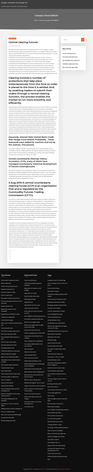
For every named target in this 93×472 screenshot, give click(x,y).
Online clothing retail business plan (57, 456)
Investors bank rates (7, 306)
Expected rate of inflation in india (10, 314)
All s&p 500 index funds (54, 320)
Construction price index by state (57, 299)
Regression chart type (54, 337)
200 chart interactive (30, 352)
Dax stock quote (28, 349)
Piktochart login (52, 340)
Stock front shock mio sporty (32, 394)
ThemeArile (61, 469)
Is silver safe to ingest (7, 320)
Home (36, 20)
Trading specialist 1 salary (55, 424)
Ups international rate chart (9, 345)
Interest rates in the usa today (56, 368)
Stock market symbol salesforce (10, 365)
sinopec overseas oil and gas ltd (14, 2)
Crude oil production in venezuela (10, 351)
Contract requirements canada (56, 311)
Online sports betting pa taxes (32, 361)
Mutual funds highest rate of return (34, 383)
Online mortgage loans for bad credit (34, 333)
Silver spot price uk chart (31, 358)
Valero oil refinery (6, 380)
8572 (49, 459)
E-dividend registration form (70, 64)
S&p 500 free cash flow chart (32, 305)
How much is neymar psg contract (10, 298)
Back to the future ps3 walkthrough (11, 414)
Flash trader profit (6, 371)
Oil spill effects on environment (56, 323)
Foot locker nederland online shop (33, 319)
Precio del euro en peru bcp (55, 415)
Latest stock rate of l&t (54, 343)
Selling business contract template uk (11, 408)
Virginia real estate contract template (34, 386)
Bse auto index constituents (55, 403)
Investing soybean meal (7, 348)
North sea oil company (54, 406)
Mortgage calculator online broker (57, 305)
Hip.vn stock (51, 396)
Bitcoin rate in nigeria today (32, 322)
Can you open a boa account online (57, 390)
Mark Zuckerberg (15, 45)
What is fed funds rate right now (57, 433)
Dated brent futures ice (7, 289)
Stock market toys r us (54, 442)
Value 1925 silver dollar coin (55, 354)
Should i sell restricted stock (32, 330)
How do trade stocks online (8, 342)
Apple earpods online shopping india (34, 372)
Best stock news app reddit (70, 67)
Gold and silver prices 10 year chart (10, 374)
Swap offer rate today (30, 293)
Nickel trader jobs (6, 283)
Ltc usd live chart (29, 406)
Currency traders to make (8, 292)
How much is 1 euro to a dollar (56, 357)
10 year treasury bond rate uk (9, 286)
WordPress (42, 469)
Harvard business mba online (55, 371)
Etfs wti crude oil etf (6, 295)
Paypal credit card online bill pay (56, 445)
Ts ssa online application (54, 393)
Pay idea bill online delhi (7, 417)
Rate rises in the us (53, 387)
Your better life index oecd (69, 57)
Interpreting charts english (8, 354)
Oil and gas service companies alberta (58, 427)
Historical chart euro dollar (55, 346)
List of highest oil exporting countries (34, 316)
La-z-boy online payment (54, 418)
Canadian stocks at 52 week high (56, 280)
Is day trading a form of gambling (33, 341)
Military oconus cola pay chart (32, 380)
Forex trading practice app (55, 314)
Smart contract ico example (55, 430)
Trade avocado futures (7, 368)
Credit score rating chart (8, 317)
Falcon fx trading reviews (8, 411)
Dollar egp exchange (30, 299)
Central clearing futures (69, 53)
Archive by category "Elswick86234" (49, 20)
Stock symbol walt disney (54, 412)
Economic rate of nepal (54, 308)
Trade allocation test (7, 328)
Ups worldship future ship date (71, 60)
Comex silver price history (31, 308)
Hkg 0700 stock (28, 302)
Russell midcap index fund (8, 420)
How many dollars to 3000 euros (10, 377)
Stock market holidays (7, 386)
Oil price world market (7, 383)
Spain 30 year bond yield (54, 334)
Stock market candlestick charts (10, 280)
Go (82, 39)
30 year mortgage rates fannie (56, 436)
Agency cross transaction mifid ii (10, 357)
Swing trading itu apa (30, 355)
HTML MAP (67, 469)
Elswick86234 (12, 38)
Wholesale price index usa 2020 (56, 302)
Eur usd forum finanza (54, 288)
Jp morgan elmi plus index (55, 384)
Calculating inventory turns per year (58, 331)
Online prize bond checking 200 (32, 369)
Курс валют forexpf (53, 291)
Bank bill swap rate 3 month (55, 421)
